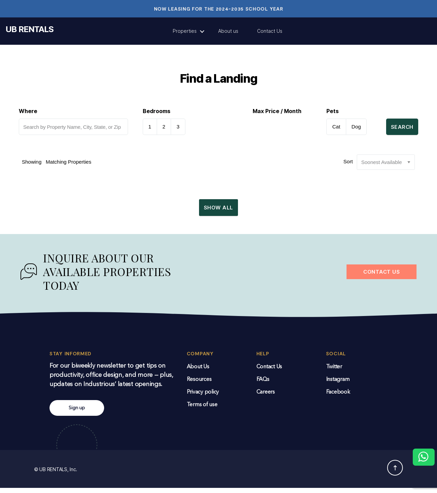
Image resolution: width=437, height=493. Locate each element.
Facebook (338, 397)
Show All (218, 210)
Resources (199, 384)
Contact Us (269, 31)
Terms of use (202, 410)
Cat (336, 126)
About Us (198, 372)
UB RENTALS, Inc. (58, 474)
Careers (265, 397)
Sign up (77, 413)
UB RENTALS (29, 29)
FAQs (262, 384)
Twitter (334, 372)
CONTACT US (381, 277)
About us (228, 31)
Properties (185, 31)
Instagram (338, 384)
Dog (356, 126)
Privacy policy (203, 397)
